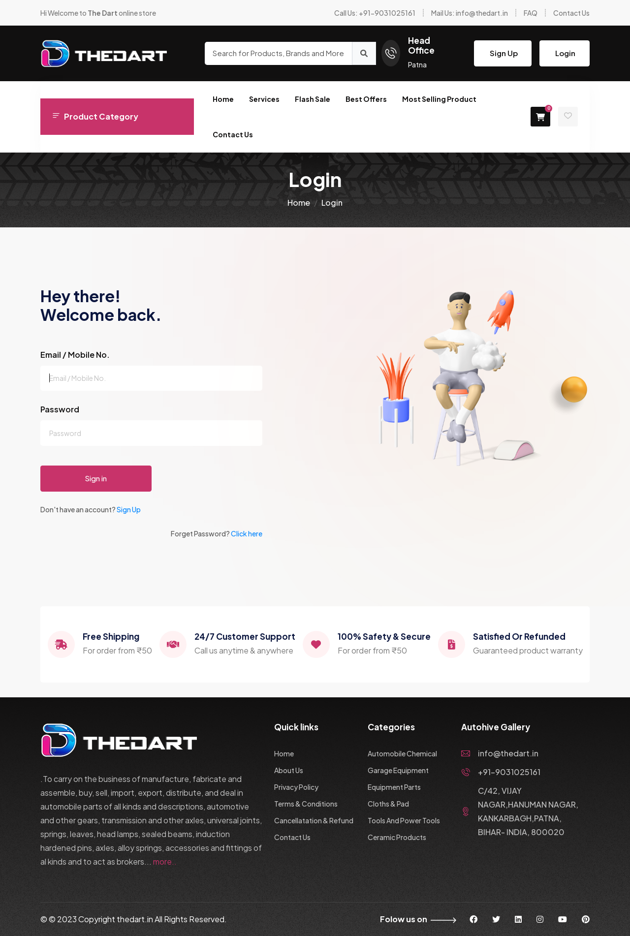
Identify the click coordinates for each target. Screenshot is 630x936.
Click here (246, 533)
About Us (288, 770)
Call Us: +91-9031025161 (374, 12)
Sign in (96, 478)
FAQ (530, 12)
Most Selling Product (439, 98)
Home (223, 98)
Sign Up (504, 53)
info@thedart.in (499, 753)
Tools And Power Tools (404, 820)
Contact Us (571, 12)
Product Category (95, 116)
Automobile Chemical (402, 753)
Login (565, 53)
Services (264, 98)
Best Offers (366, 98)
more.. (165, 861)
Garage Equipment (398, 770)
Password (59, 409)
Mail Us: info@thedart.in (469, 12)
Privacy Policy (296, 786)
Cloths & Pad (388, 803)
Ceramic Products (397, 837)
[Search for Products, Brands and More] (278, 53)
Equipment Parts (394, 786)
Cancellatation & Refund (313, 820)
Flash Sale (312, 98)
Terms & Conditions (306, 803)
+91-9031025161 (500, 772)
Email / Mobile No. (75, 354)
